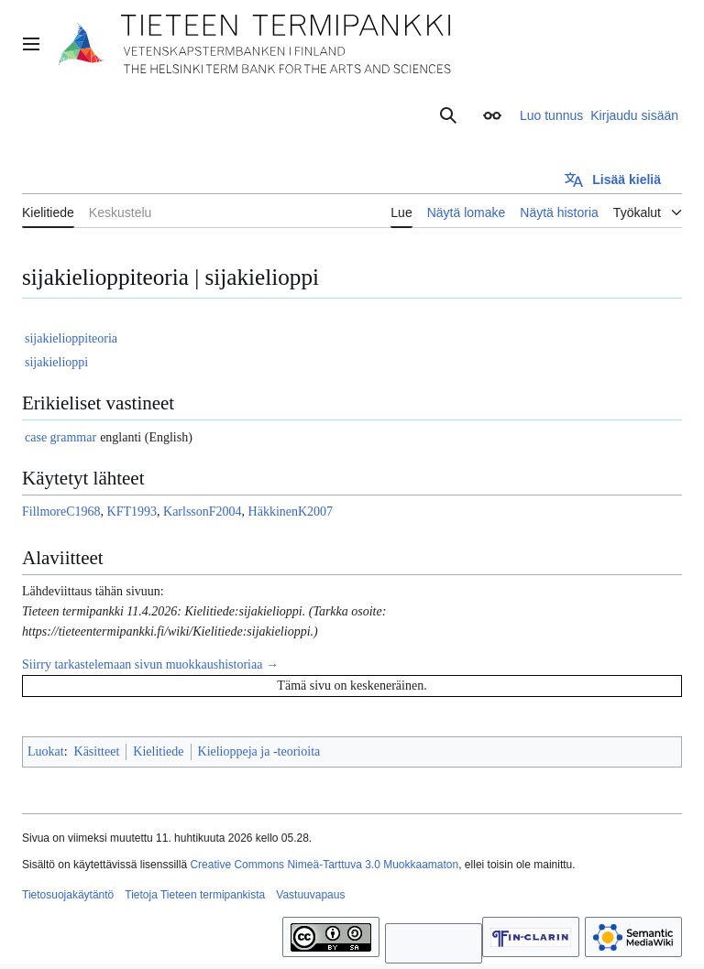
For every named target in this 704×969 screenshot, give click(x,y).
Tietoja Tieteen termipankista (195, 894)
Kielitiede (158, 751)
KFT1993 (132, 511)
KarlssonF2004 (202, 511)
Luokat (46, 751)
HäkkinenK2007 (291, 511)
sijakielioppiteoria (71, 338)
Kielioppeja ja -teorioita (259, 751)
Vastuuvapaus (310, 894)
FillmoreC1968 (61, 511)
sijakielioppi (56, 362)
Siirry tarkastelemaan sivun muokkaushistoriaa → (150, 664)
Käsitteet (97, 751)
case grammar (60, 437)
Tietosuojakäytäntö (68, 894)
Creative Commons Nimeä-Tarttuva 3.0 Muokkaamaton (324, 864)
